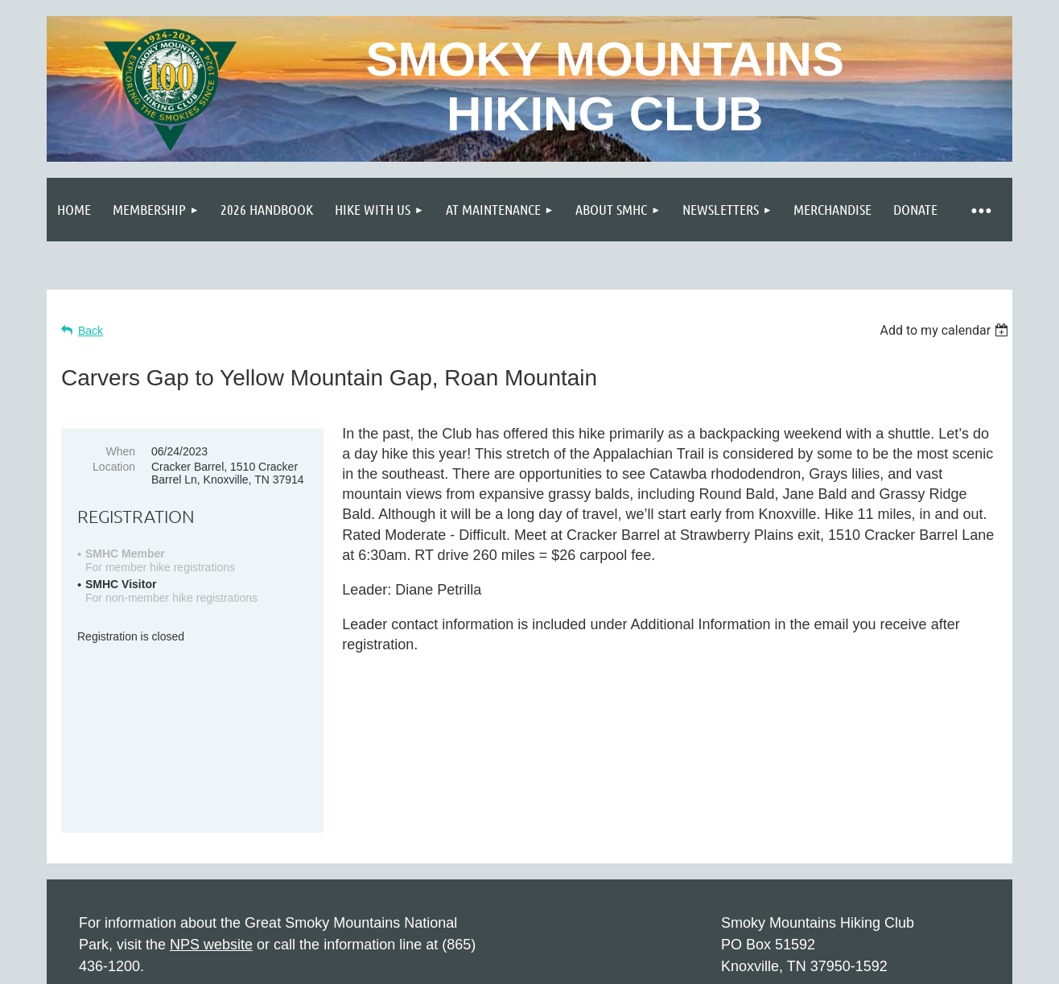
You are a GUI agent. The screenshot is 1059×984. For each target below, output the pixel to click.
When (120, 451)
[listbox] (946, 330)
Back (90, 330)
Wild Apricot (829, 964)
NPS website (211, 819)
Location (114, 466)
